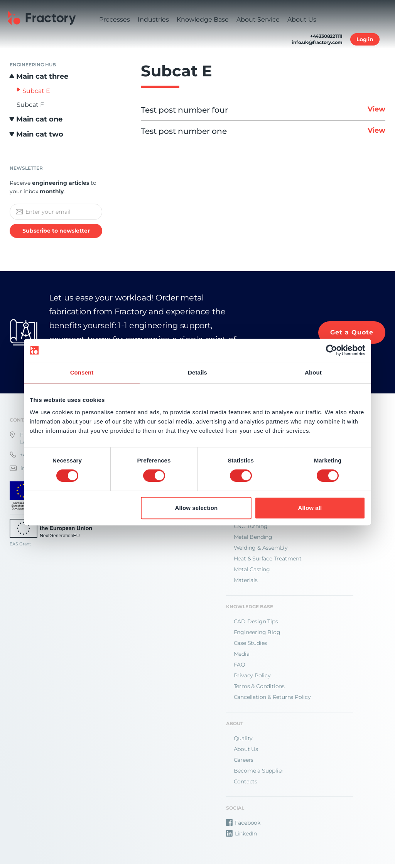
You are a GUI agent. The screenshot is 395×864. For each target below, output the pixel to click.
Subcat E (36, 90)
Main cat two (39, 134)
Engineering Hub (33, 65)
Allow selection (196, 508)
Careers (244, 759)
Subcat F (30, 104)
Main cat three (42, 76)
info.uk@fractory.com (317, 42)
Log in (364, 39)
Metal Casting (252, 569)
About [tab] (313, 372)
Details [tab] (197, 372)
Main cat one (39, 119)
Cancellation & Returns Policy (272, 697)
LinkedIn (241, 833)
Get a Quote (351, 332)
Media (242, 653)
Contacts (245, 781)
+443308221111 (326, 36)
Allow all (310, 508)
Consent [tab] (82, 372)
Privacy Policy (252, 675)
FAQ (239, 664)
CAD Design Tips (256, 621)
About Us (246, 749)
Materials (246, 580)
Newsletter (26, 168)
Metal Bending (253, 536)
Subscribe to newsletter (56, 230)
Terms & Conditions (259, 686)
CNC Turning (251, 526)
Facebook (243, 822)
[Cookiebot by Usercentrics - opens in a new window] (331, 350)
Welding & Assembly (261, 547)
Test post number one (263, 131)
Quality (243, 738)
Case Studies (250, 643)
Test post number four (263, 110)
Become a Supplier (259, 770)
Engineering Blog (257, 632)
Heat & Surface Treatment (268, 558)
